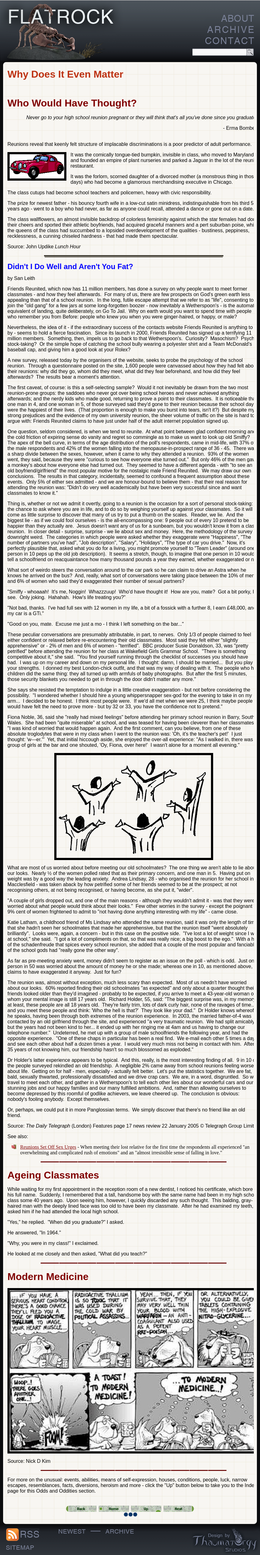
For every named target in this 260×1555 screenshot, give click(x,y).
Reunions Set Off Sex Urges (48, 1147)
